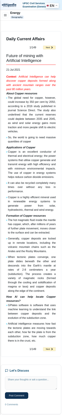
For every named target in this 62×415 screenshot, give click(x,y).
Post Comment (16, 395)
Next (49, 47)
